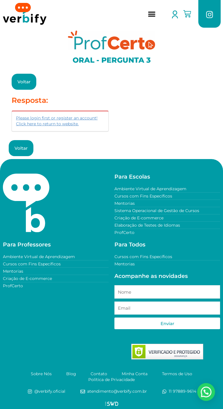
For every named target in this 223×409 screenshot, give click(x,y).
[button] (152, 14)
